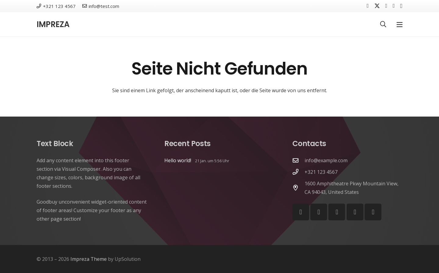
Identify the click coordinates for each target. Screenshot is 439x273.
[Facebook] (368, 6)
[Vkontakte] (386, 6)
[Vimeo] (336, 212)
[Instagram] (401, 6)
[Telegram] (373, 212)
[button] (383, 24)
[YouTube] (394, 6)
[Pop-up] (399, 24)
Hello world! (177, 160)
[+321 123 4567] (298, 172)
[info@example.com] (298, 160)
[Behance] (355, 212)
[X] (377, 6)
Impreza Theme (88, 259)
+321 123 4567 (321, 172)
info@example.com (326, 160)
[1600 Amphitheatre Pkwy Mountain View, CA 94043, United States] (298, 188)
